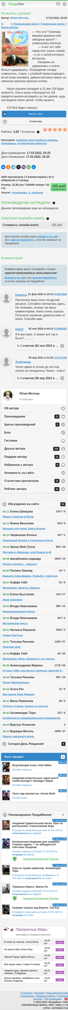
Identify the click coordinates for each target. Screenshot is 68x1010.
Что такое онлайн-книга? (47, 218)
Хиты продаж (34, 757)
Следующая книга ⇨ (54, 23)
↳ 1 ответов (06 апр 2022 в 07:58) (40, 378)
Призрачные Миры (33, 931)
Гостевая (10, 440)
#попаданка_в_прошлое (27, 192)
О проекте (26, 993)
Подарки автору (31, 457)
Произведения (31, 417)
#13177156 (60, 357)
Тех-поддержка (53, 999)
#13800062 (60, 328)
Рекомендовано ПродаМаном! (38, 815)
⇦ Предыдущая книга (24, 23)
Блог (7, 432)
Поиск (64, 4)
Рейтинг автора (31, 489)
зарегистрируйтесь (22, 239)
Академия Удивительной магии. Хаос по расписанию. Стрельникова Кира (37, 824)
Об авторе (11, 408)
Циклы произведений (31, 425)
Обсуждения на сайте (37, 504)
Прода (16, 4)
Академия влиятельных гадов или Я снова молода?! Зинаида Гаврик (35, 779)
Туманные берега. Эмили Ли (30, 886)
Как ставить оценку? (38, 132)
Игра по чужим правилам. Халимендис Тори (36, 869)
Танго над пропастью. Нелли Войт (33, 793)
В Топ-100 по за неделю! (37, 832)
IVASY (19, 329)
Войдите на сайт (15, 277)
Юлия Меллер (19, 17)
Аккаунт (58, 4)
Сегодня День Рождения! (37, 744)
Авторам (39, 993)
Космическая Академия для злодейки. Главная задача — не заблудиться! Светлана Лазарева (36, 844)
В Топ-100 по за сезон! (35, 877)
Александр (23, 361)
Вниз (64, 1006)
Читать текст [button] (35, 114)
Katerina (21, 295)
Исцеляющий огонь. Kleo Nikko (31, 765)
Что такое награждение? (53, 203)
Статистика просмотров (31, 481)
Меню (3, 4)
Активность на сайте (19, 472)
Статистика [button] (35, 121)
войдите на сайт (47, 236)
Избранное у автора (31, 465)
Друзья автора (31, 449)
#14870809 (60, 294)
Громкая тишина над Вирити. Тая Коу (35, 907)
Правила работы (45, 996)
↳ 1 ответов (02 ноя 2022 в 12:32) (40, 345)
